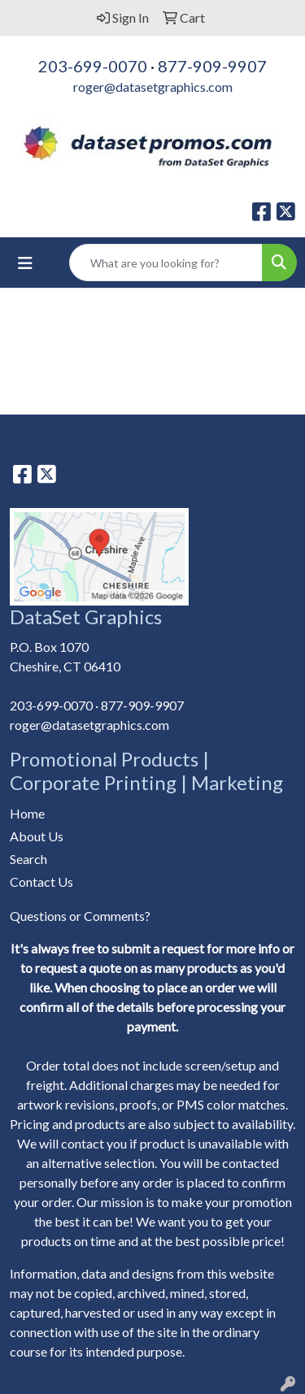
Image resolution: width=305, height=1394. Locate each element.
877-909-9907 (212, 66)
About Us (36, 836)
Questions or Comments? (80, 915)
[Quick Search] (166, 262)
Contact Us (41, 881)
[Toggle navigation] (25, 263)
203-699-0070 (92, 66)
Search (28, 858)
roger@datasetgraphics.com (153, 86)
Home (27, 813)
